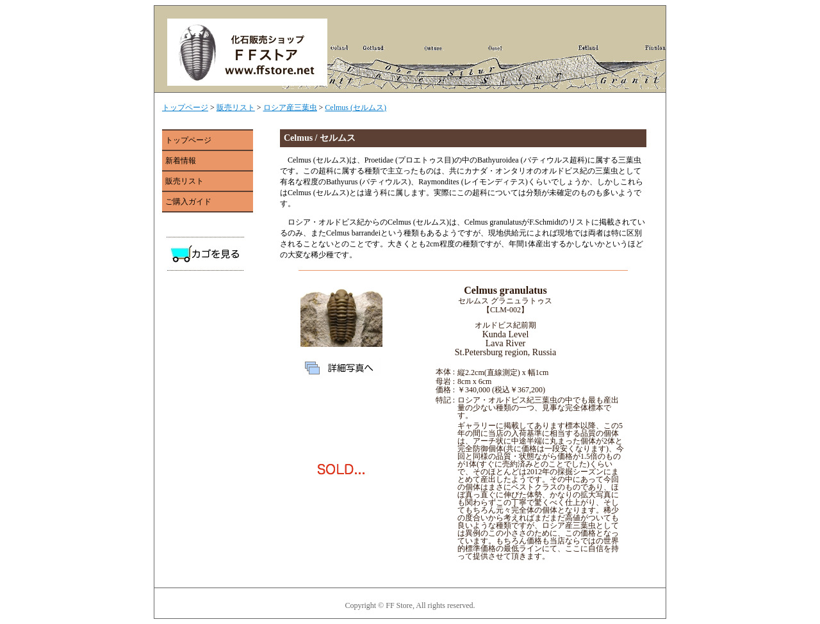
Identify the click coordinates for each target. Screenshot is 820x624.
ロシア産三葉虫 (290, 107)
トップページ (185, 107)
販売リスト (236, 107)
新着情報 (180, 160)
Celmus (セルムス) (355, 107)
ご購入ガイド (188, 201)
